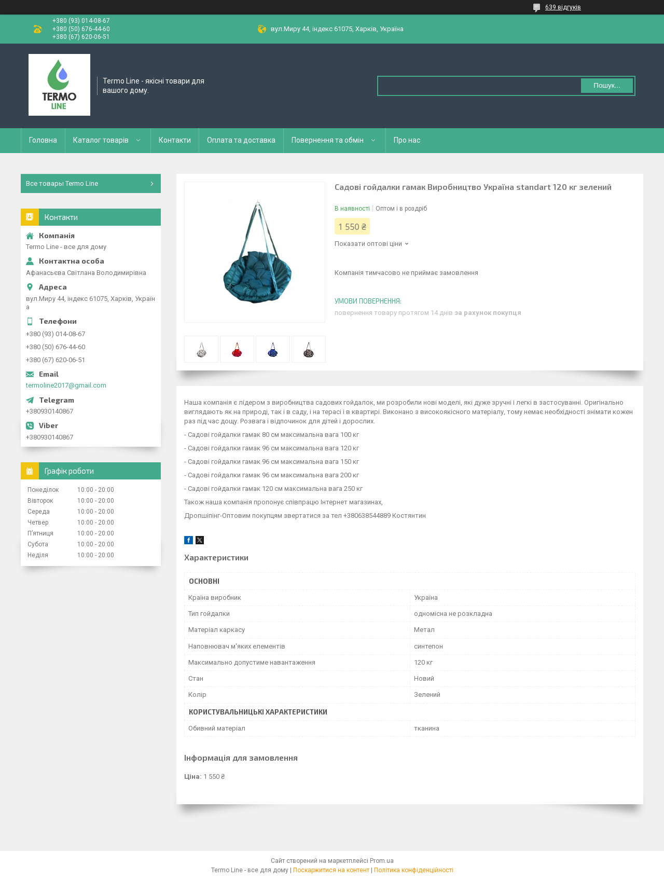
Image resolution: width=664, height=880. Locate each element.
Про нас (407, 140)
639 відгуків (563, 7)
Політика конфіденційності (413, 870)
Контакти (175, 140)
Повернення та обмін (328, 140)
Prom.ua (382, 860)
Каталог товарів (101, 140)
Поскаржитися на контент (331, 870)
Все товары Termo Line (62, 183)
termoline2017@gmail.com (66, 385)
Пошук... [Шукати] (606, 85)
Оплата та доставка (241, 140)
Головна (43, 140)
